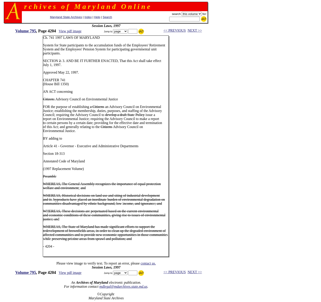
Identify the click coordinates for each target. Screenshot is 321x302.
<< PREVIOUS (174, 30)
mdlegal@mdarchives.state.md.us (123, 286)
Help (97, 17)
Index (88, 17)
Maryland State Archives (66, 17)
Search (107, 17)
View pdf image (70, 31)
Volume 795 (25, 31)
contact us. (148, 263)
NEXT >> (194, 30)
